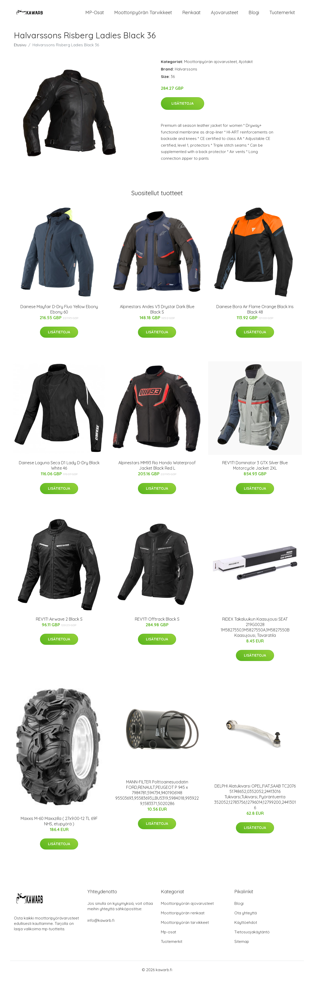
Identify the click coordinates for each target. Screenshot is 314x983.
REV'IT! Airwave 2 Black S (59, 623)
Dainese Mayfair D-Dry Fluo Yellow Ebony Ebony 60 (59, 313)
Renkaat (191, 15)
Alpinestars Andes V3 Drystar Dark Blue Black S (157, 313)
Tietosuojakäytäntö (252, 936)
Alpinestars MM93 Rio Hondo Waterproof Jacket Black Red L (157, 470)
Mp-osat (168, 936)
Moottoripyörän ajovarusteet (210, 66)
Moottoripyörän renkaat (182, 917)
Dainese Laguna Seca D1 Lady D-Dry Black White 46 (59, 470)
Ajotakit (246, 66)
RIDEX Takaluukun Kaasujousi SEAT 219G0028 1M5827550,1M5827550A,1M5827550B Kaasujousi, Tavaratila (255, 631)
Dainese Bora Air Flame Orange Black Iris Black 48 (255, 313)
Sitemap (241, 945)
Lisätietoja (182, 108)
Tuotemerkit (282, 15)
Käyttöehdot (245, 926)
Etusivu (20, 49)
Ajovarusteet (224, 15)
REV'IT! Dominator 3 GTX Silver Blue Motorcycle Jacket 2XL (255, 470)
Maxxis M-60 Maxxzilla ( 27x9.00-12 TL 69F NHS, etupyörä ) (59, 825)
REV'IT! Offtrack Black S (157, 623)
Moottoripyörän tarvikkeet (143, 15)
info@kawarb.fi (100, 924)
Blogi (254, 15)
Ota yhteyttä (245, 917)
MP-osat (94, 15)
